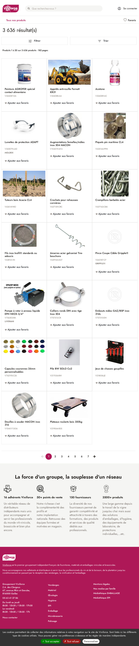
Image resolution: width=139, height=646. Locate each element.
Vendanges (53, 585)
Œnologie (53, 595)
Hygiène (52, 600)
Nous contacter (10, 617)
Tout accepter (50, 641)
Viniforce (7, 565)
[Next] (93, 456)
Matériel (52, 590)
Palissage (52, 621)
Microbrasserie (55, 616)
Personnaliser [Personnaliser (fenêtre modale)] (91, 641)
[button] (130, 20)
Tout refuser (71, 641)
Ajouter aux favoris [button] (17, 103)
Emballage (53, 610)
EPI (49, 605)
